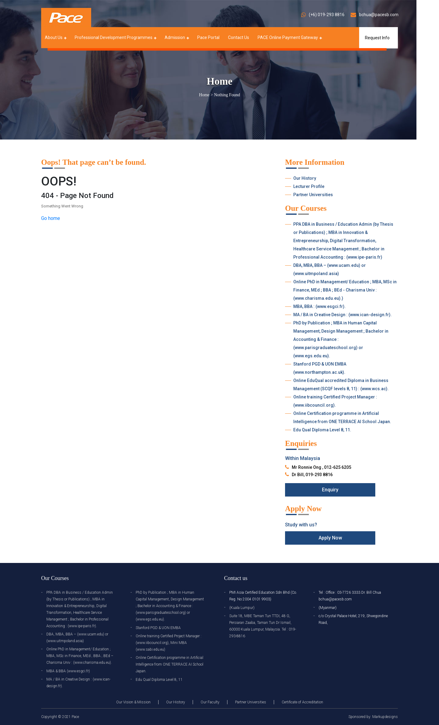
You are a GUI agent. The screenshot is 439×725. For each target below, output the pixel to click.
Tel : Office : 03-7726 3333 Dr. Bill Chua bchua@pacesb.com (350, 595)
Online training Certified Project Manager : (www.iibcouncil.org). (335, 401)
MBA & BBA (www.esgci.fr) (68, 671)
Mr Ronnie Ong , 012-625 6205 (321, 467)
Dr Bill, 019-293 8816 (312, 474)
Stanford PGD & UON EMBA (158, 628)
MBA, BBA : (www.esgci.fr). (319, 306)
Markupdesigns (385, 717)
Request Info (377, 37)
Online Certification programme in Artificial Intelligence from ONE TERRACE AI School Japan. (342, 417)
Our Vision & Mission (133, 702)
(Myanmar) (328, 608)
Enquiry (330, 490)
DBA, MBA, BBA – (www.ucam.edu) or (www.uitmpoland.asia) (329, 269)
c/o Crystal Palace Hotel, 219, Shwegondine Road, (353, 619)
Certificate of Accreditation (302, 702)
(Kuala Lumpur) (242, 608)
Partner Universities (313, 194)
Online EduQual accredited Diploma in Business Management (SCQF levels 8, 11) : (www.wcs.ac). (341, 384)
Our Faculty (210, 702)
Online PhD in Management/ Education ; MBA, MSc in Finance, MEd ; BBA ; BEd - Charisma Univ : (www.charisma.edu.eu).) (345, 290)
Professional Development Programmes (113, 37)
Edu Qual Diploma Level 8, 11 (159, 679)
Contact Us (238, 37)
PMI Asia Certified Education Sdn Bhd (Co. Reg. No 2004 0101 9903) (263, 595)
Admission (175, 37)
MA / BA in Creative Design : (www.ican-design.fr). (342, 314)
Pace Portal (208, 37)
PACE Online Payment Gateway (288, 37)
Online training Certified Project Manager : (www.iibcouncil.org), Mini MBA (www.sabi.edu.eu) (169, 643)
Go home (50, 218)
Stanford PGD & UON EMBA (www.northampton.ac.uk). (319, 368)
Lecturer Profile (308, 186)
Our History (304, 178)
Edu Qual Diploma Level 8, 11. (322, 429)
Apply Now (330, 538)
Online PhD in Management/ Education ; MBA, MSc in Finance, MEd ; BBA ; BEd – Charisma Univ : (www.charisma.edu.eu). (79, 656)
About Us (53, 37)
